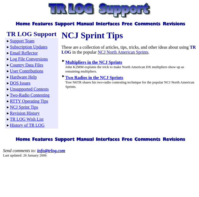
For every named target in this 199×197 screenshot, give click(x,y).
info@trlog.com (51, 150)
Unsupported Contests (29, 89)
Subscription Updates (28, 47)
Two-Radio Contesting (29, 95)
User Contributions (26, 71)
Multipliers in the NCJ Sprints (93, 62)
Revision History (25, 113)
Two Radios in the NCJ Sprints (94, 77)
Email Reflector (24, 53)
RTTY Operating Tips (29, 101)
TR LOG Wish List (26, 119)
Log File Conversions (29, 59)
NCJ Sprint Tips (24, 107)
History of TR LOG (27, 125)
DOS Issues (20, 83)
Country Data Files (26, 65)
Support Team (22, 41)
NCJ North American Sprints (123, 52)
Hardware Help (23, 77)
